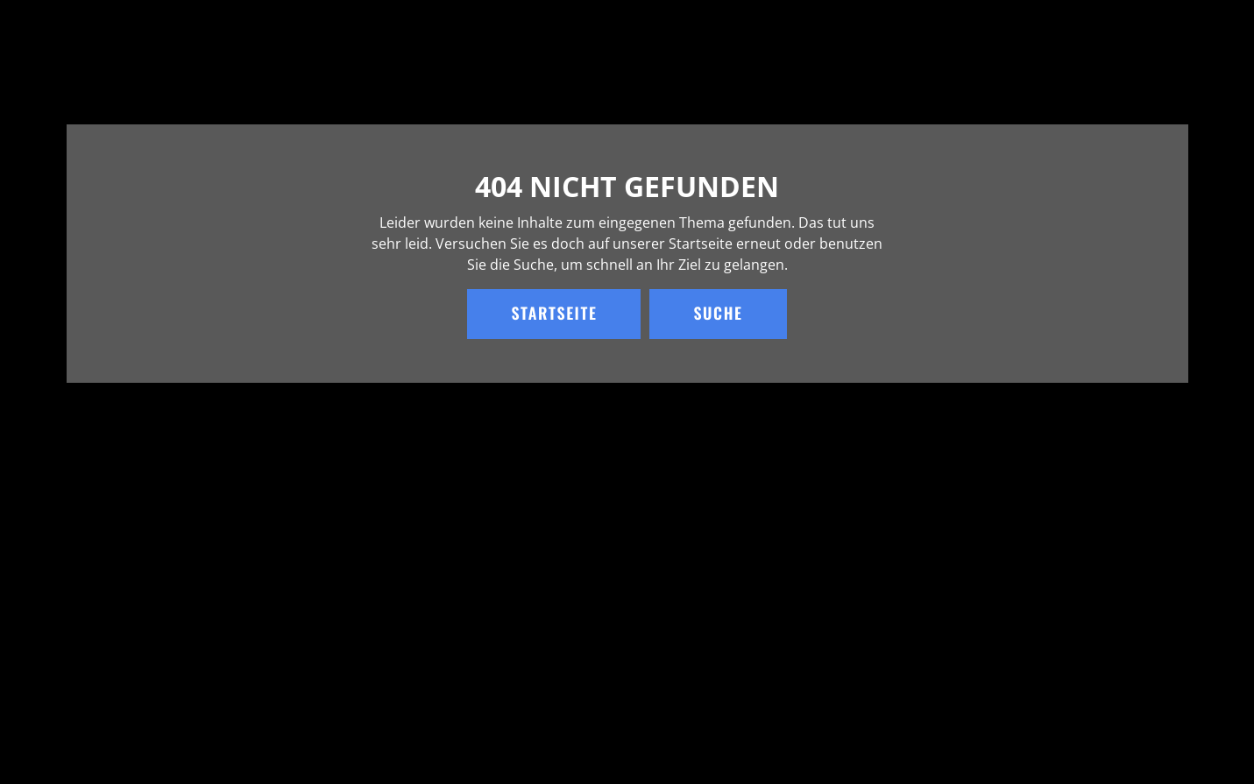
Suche (717, 313)
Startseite (554, 313)
